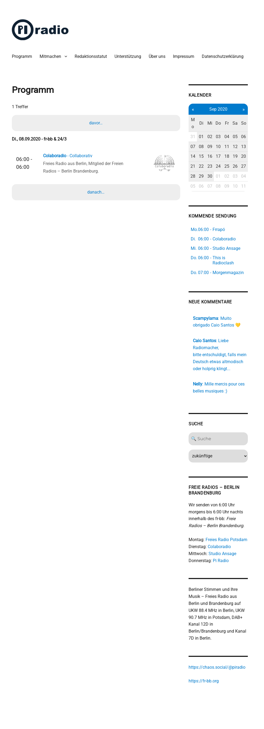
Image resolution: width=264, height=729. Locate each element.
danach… (96, 192)
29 (204, 176)
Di (205, 123)
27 (247, 166)
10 (222, 146)
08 (204, 146)
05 (239, 136)
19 (239, 156)
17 (222, 156)
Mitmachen (50, 56)
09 (213, 146)
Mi (213, 123)
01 (204, 136)
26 (239, 166)
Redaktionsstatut (91, 56)
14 (196, 156)
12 (239, 146)
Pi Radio (224, 560)
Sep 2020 (222, 109)
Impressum (183, 56)
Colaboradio (222, 546)
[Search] (222, 438)
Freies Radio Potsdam (230, 539)
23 (213, 166)
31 (196, 136)
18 (230, 156)
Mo (196, 123)
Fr (230, 123)
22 (204, 166)
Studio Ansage (226, 553)
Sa (239, 123)
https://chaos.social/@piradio (220, 667)
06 (247, 136)
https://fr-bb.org (207, 681)
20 (247, 156)
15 (204, 156)
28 (196, 176)
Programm (22, 56)
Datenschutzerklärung (223, 56)
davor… (96, 123)
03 (222, 136)
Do (222, 123)
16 (213, 156)
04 (230, 136)
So (247, 123)
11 (230, 146)
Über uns (157, 56)
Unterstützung (128, 56)
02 (213, 136)
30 (213, 176)
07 (196, 146)
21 (196, 166)
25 (230, 166)
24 (222, 166)
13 (247, 146)
